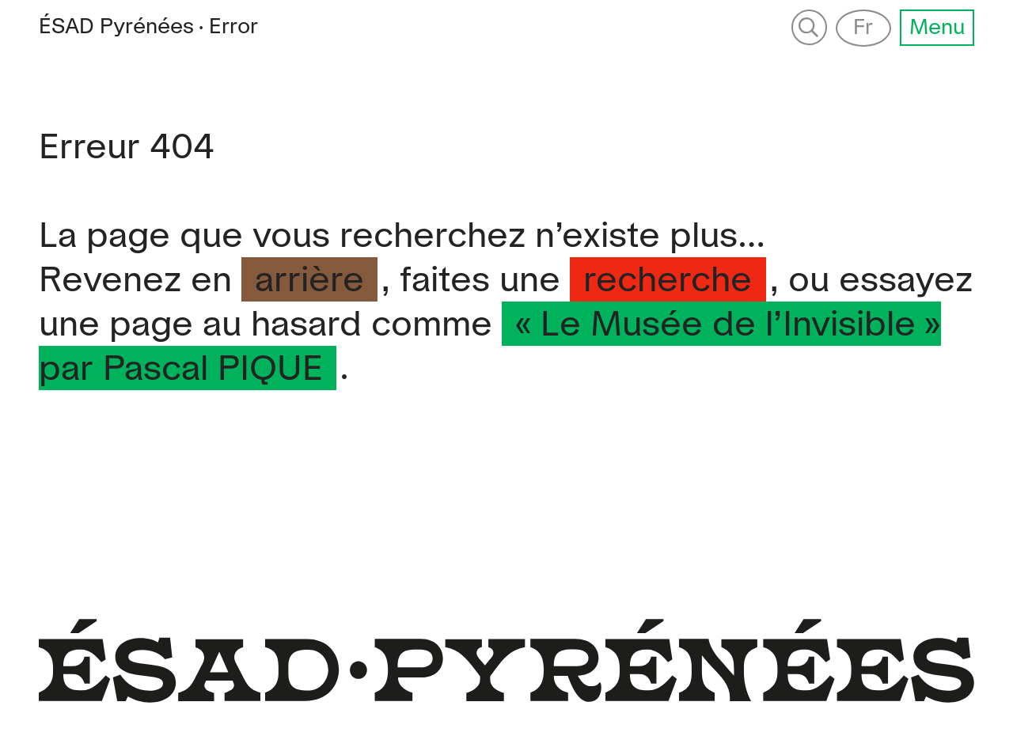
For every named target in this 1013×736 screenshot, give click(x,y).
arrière (309, 281)
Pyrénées (116, 27)
